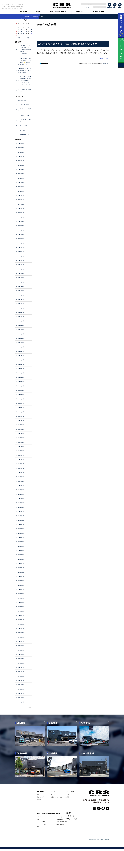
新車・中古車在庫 (40, 796)
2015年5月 (21, 702)
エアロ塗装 (44, 824)
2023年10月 (21, 264)
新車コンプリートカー (41, 794)
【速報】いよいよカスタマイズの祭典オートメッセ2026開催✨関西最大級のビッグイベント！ (24, 61)
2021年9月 (21, 373)
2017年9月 (21, 580)
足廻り (38, 819)
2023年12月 (21, 256)
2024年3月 (21, 243)
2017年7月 (21, 589)
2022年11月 (21, 312)
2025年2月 (21, 195)
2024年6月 (21, 230)
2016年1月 (21, 667)
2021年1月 (21, 407)
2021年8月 (21, 377)
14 (28, 29)
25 (21, 33)
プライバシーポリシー (72, 819)
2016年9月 (21, 632)
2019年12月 (21, 464)
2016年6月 (21, 645)
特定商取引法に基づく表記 (56, 797)
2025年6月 (21, 178)
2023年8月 (21, 273)
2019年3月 (21, 503)
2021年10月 (21, 368)
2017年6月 (21, 593)
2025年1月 (21, 199)
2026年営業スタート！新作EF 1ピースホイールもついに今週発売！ (24, 70)
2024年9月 (21, 217)
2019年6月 (35, 16)
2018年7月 (21, 537)
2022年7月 (21, 329)
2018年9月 (21, 528)
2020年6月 (21, 438)
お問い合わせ (70, 816)
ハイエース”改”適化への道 (61, 821)
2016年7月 (21, 641)
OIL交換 (43, 821)
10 (18, 29)
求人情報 (67, 797)
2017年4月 (21, 602)
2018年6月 (21, 541)
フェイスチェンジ (40, 816)
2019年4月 (21, 498)
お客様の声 (39, 799)
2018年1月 (21, 563)
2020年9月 (21, 425)
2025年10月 (21, 165)
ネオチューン (39, 823)
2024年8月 (21, 221)
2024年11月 (21, 208)
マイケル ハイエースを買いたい (24, 110)
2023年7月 (21, 277)
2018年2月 (21, 559)
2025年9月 (21, 169)
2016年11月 (21, 624)
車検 (38, 826)
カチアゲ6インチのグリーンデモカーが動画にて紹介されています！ (68, 44)
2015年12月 (21, 671)
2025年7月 (21, 173)
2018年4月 (21, 550)
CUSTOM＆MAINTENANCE (46, 813)
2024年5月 (21, 234)
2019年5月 (21, 494)
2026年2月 (21, 147)
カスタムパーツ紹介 (23, 104)
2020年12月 (21, 412)
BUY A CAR (40, 791)
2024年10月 (21, 212)
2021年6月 (21, 386)
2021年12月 (21, 360)
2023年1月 (21, 303)
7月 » (28, 38)
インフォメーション (23, 134)
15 (31, 29)
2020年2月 (21, 455)
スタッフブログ (59, 816)
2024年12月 (21, 204)
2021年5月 (21, 390)
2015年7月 (21, 693)
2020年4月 (21, 446)
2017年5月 (21, 598)
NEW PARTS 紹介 (22, 100)
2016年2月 (21, 663)
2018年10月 (21, 524)
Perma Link (105, 63)
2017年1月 (21, 615)
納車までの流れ (40, 797)
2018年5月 (21, 546)
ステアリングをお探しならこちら (24, 90)
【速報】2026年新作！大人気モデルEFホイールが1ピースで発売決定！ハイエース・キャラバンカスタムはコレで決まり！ (24, 81)
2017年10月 (21, 576)
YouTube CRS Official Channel (62, 823)
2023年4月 (21, 290)
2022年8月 (21, 325)
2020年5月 (21, 442)
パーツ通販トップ (54, 794)
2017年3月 (21, 606)
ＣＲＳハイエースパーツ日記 (24, 120)
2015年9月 (21, 684)
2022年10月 (21, 316)
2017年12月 (21, 567)
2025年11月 (21, 160)
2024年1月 (21, 251)
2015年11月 (21, 676)
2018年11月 (21, 520)
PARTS (53, 791)
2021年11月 (21, 364)
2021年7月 (21, 381)
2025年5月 (21, 182)
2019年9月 (21, 477)
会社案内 (67, 796)
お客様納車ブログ (60, 819)
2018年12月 (21, 516)
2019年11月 (21, 468)
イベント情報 (21, 130)
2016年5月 (21, 650)
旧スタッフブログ (60, 824)
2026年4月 (21, 143)
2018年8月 (21, 533)
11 (21, 29)
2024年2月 (21, 247)
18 (21, 31)
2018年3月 (21, 554)
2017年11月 (21, 572)
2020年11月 (21, 416)
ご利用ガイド (53, 796)
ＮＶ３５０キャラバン (24, 115)
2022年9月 (21, 321)
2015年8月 (21, 689)
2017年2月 (21, 611)
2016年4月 (21, 654)
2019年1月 (21, 511)
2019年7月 (21, 485)
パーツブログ (59, 817)
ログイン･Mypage (87, 7)
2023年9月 (21, 269)
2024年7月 (21, 225)
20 (26, 31)
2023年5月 (21, 286)
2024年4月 (21, 238)
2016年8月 (21, 637)
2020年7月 (21, 433)
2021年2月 (21, 403)
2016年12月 (21, 619)
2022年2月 (21, 351)
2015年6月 (21, 697)
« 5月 (18, 38)
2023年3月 (21, 295)
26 (23, 33)
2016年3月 (21, 658)
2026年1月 (21, 152)
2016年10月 (21, 628)
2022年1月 (21, 355)
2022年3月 (21, 347)
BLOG (58, 813)
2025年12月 (21, 156)
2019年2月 (21, 507)
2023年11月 (21, 260)
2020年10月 (21, 420)
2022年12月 (21, 308)
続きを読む (104, 59)
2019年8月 (21, 481)
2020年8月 (21, 429)
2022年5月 (21, 338)
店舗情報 (67, 794)
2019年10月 (21, 472)
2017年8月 (21, 585)
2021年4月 (21, 394)
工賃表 (43, 817)
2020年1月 (21, 459)
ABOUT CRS (70, 791)
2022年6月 (21, 334)
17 (18, 31)
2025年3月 (21, 191)
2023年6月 (21, 282)
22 (31, 31)
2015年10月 (21, 680)
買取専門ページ (70, 813)
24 (18, 33)
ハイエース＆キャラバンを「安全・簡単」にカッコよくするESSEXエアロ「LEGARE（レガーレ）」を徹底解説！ (24, 49)
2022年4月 (21, 342)
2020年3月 (21, 451)
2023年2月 (21, 299)
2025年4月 (21, 186)
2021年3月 (21, 399)
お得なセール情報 (22, 126)
